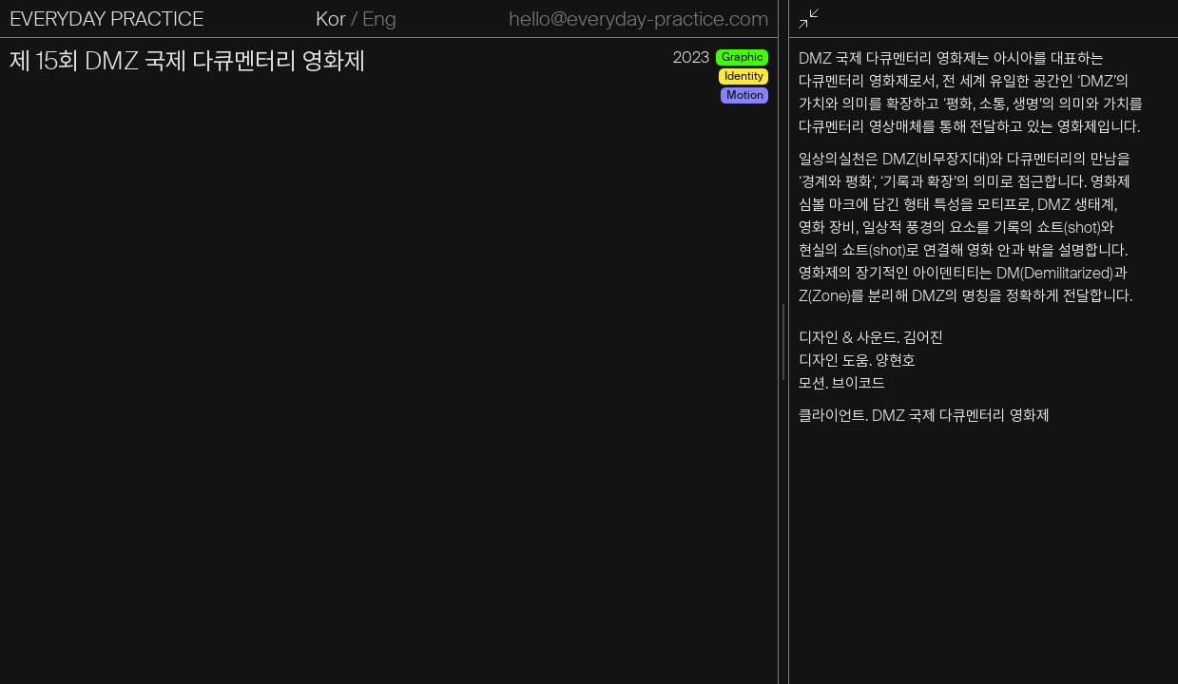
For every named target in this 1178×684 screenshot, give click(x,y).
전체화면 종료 (811, 19)
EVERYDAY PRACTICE (106, 19)
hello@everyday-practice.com (638, 19)
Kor (331, 19)
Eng (379, 19)
